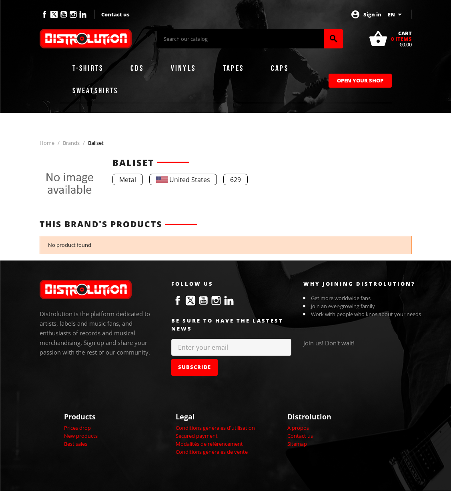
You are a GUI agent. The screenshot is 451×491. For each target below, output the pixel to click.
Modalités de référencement (209, 443)
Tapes (233, 68)
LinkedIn (83, 14)
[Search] (240, 38)
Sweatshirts (95, 91)
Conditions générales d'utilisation (215, 427)
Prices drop (77, 427)
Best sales (75, 443)
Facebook (44, 14)
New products (81, 435)
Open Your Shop (360, 80)
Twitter (54, 14)
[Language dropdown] (396, 14)
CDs (137, 68)
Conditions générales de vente (212, 451)
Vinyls (183, 68)
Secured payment (197, 435)
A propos (298, 427)
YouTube (63, 14)
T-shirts (88, 68)
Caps (280, 68)
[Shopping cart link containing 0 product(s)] (390, 38)
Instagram (73, 14)
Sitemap (297, 443)
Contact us (115, 14)
